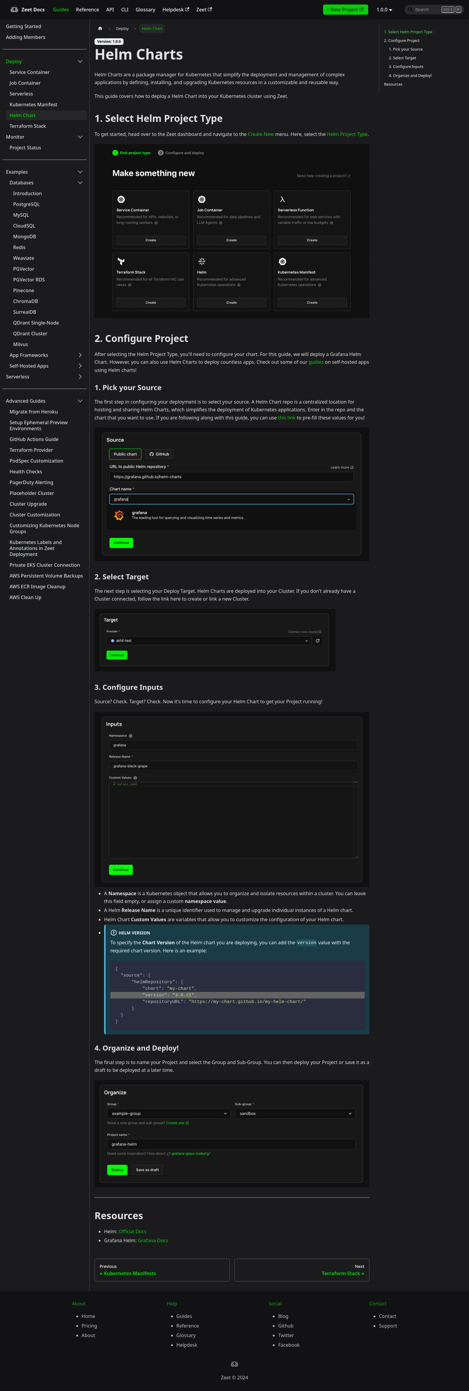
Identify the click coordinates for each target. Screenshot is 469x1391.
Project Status (25, 147)
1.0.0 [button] (382, 9)
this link (287, 417)
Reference (87, 9)
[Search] (434, 9)
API (110, 9)
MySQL (21, 215)
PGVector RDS (29, 279)
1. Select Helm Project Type (408, 31)
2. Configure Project (402, 40)
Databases (22, 182)
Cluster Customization (35, 514)
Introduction (27, 193)
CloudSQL (24, 225)
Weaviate (23, 258)
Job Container (25, 83)
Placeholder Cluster (32, 493)
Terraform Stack (28, 126)
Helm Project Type (347, 134)
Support (388, 1325)
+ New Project (345, 9)
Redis (19, 247)
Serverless (21, 93)
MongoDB (24, 236)
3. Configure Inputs (406, 66)
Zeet (204, 9)
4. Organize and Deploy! (410, 75)
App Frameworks (29, 355)
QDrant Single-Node (36, 322)
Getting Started (23, 26)
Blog (283, 1316)
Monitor (15, 137)
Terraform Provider (31, 450)
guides (316, 362)
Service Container (30, 72)
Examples (17, 172)
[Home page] (100, 28)
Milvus (20, 344)
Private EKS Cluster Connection (45, 565)
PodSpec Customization (36, 460)
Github (285, 1325)
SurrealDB (24, 312)
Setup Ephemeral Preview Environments (39, 425)
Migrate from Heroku (34, 411)
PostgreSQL (26, 204)
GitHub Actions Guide (34, 439)
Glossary (146, 9)
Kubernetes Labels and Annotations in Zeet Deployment (36, 548)
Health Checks (26, 471)
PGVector (23, 269)
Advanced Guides (25, 401)
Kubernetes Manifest (33, 104)
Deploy (14, 61)
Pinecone (23, 290)
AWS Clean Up (26, 597)
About (88, 1335)
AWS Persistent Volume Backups (46, 575)
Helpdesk (175, 9)
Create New (261, 134)
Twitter (286, 1335)
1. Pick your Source (406, 49)
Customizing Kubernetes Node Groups (44, 528)
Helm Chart (23, 115)
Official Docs (132, 1231)
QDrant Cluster (30, 333)
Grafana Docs (153, 1240)
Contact (387, 1316)
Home (88, 1316)
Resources (393, 84)
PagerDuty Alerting (31, 482)
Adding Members (25, 37)
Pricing (89, 1325)
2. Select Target (402, 57)
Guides (61, 9)
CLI (124, 9)
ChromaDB (25, 301)
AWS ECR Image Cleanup (38, 586)
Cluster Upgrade (28, 504)
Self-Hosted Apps (29, 366)
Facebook (289, 1345)
